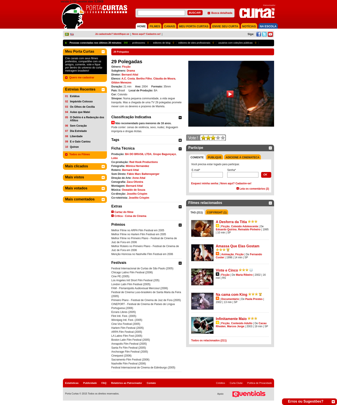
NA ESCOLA (268, 26)
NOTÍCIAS (249, 26)
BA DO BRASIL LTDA (138, 154)
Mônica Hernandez (137, 166)
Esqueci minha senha (204, 183)
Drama (131, 70)
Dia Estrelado (78, 131)
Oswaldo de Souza (133, 189)
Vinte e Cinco (227, 270)
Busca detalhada (221, 13)
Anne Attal (138, 177)
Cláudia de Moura (164, 78)
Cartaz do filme (123, 212)
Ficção (126, 66)
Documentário (230, 299)
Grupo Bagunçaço (164, 154)
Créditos (220, 383)
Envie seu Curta (225, 26)
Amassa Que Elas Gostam (237, 246)
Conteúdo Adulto (241, 323)
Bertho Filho (144, 78)
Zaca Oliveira (135, 181)
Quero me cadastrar (81, 77)
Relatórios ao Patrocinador (126, 383)
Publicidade (90, 383)
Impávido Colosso (81, 101)
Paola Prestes (254, 299)
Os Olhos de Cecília (82, 106)
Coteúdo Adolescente (244, 226)
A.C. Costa (128, 78)
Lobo (114, 158)
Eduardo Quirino (226, 229)
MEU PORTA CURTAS (193, 26)
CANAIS (169, 26)
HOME (141, 26)
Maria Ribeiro (244, 274)
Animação (227, 254)
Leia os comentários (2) (254, 188)
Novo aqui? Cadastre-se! (146, 34)
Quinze (74, 146)
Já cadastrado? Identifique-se (112, 34)
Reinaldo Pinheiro (249, 229)
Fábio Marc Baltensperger (143, 174)
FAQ (103, 383)
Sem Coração (78, 125)
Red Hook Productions (143, 162)
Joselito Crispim (137, 193)
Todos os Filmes (79, 154)
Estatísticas (72, 383)
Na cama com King (231, 294)
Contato (151, 383)
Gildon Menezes (121, 82)
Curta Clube (236, 383)
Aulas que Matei (80, 112)
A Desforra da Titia (231, 222)
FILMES (155, 26)
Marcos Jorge (235, 326)
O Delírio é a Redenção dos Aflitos (87, 119)
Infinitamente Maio (231, 319)
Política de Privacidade (259, 383)
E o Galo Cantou (80, 141)
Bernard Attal (130, 74)
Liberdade (76, 136)
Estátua (74, 96)
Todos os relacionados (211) (209, 340)
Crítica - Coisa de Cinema (130, 216)
